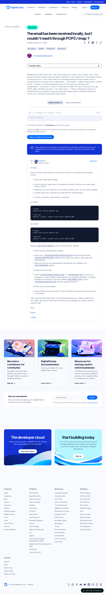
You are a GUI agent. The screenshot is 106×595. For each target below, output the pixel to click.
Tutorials (37, 14)
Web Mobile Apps (86, 519)
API (30, 532)
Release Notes (59, 535)
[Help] (99, 113)
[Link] (38, 113)
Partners (7, 507)
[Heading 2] (46, 113)
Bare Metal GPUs (34, 495)
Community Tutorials (61, 492)
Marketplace (59, 522)
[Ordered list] (53, 113)
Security (6, 525)
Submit (92, 397)
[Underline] (34, 113)
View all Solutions (85, 529)
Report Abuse (8, 567)
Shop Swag (58, 541)
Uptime (31, 535)
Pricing (57, 525)
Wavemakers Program (62, 510)
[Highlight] (42, 113)
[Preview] (97, 113)
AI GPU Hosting (85, 492)
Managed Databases (36, 519)
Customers (7, 504)
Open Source (59, 516)
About (6, 492)
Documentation (60, 532)
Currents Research (61, 504)
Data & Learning (34, 501)
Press (6, 516)
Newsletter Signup (61, 519)
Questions (48, 14)
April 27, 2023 (44, 163)
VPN (81, 510)
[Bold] (29, 113)
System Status (8, 570)
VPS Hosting (84, 504)
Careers (79, 2)
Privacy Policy (94, 402)
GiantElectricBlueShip (44, 56)
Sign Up (11, 382)
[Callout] (57, 113)
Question (32, 27)
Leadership (7, 495)
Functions (32, 510)
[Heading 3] (48, 113)
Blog (68, 2)
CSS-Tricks (58, 498)
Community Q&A (60, 495)
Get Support (88, 2)
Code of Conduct (60, 538)
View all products (28, 451)
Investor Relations (10, 529)
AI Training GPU (85, 498)
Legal (6, 519)
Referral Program (9, 510)
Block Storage (34, 525)
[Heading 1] (44, 113)
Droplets (32, 504)
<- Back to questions (12, 27)
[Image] (40, 113)
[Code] (61, 113)
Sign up (95, 7)
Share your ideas (9, 573)
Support (6, 561)
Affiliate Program (9, 513)
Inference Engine (35, 498)
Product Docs (61, 14)
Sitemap (30, 584)
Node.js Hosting (85, 516)
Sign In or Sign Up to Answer (40, 137)
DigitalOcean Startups (62, 507)
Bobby (41, 161)
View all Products (35, 551)
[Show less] (98, 161)
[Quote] (55, 113)
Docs (73, 2)
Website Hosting (85, 507)
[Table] (59, 113)
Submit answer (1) (55, 103)
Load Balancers (34, 516)
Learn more (47, 382)
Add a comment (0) (73, 103)
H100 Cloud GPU (85, 495)
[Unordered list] (50, 113)
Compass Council (60, 513)
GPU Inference (85, 501)
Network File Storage (36, 529)
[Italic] (31, 113)
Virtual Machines (85, 525)
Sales (6, 564)
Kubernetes (33, 507)
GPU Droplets (33, 492)
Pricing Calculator (60, 529)
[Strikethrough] (36, 113)
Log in (85, 7)
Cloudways (33, 548)
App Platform (33, 513)
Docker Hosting (85, 513)
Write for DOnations (61, 501)
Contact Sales (99, 2)
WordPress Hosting (86, 522)
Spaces (31, 522)
